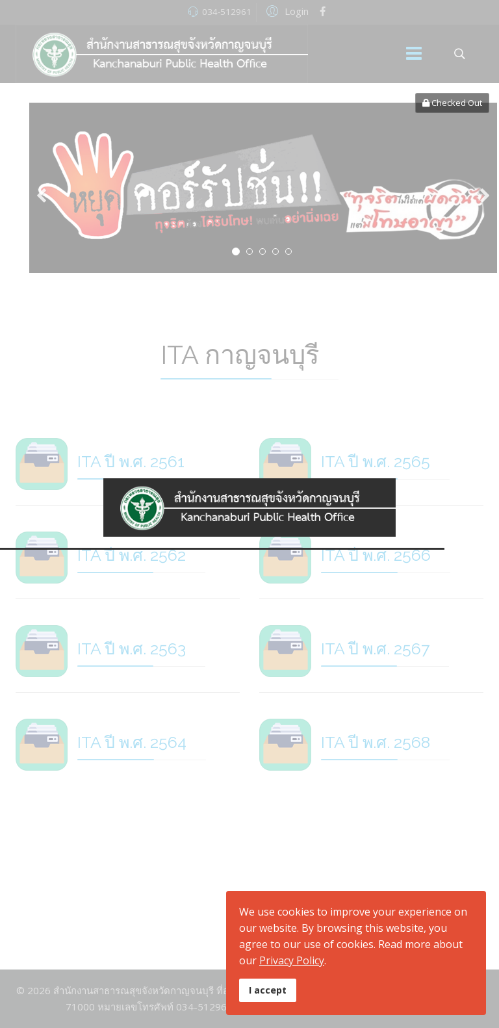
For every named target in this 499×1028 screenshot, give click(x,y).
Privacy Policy (291, 960)
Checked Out (452, 103)
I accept (268, 990)
